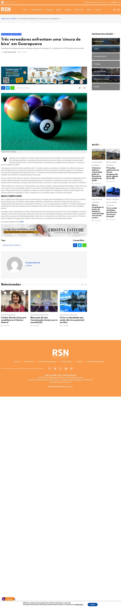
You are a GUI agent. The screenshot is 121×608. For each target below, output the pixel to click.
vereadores (17, 245)
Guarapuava (49, 10)
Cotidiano (33, 315)
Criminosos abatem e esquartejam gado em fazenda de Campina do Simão (97, 174)
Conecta (98, 10)
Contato (79, 361)
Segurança (95, 165)
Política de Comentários (47, 361)
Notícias (14, 18)
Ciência (108, 199)
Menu (89, 10)
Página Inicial (5, 18)
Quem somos (29, 361)
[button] (82, 284)
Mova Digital (60, 386)
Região (58, 10)
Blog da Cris (64, 315)
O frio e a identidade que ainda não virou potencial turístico (72, 320)
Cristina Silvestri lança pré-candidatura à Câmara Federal (14, 320)
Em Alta (3, 315)
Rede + (25, 10)
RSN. (22, 222)
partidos (10, 245)
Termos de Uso (66, 361)
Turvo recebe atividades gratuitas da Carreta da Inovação (111, 212)
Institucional (78, 10)
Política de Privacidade (95, 361)
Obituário (68, 10)
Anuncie (17, 361)
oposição (5, 245)
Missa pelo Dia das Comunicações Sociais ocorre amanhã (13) (44, 320)
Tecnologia (110, 205)
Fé (38, 315)
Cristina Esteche (36, 10)
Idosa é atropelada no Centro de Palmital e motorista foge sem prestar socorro (98, 211)
